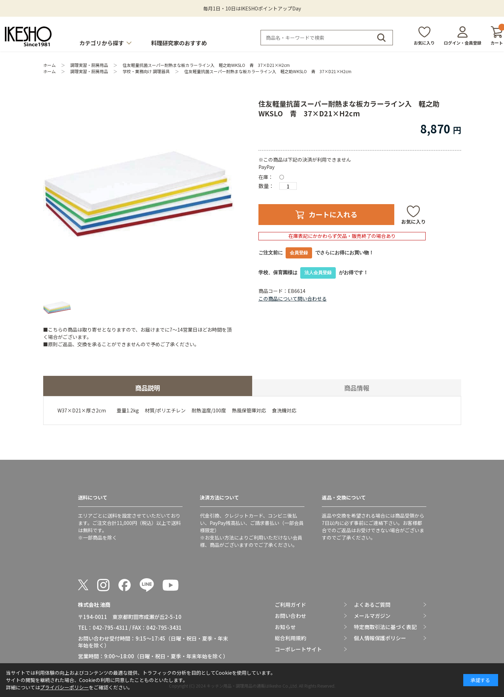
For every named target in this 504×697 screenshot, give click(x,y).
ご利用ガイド (290, 604)
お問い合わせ (290, 615)
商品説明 (147, 387)
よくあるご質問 (372, 604)
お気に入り (424, 43)
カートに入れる (333, 214)
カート (496, 36)
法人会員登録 (318, 272)
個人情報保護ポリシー (380, 638)
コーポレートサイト (298, 649)
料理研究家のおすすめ (179, 43)
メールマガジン (372, 615)
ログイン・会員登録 (462, 43)
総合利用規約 (290, 638)
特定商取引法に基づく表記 (385, 627)
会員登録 (299, 252)
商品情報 (356, 387)
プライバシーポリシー (64, 687)
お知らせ (285, 627)
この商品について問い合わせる (292, 298)
